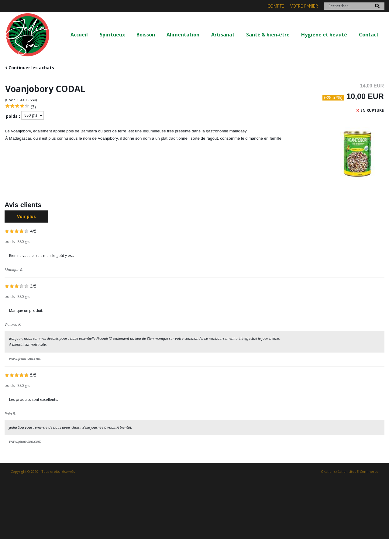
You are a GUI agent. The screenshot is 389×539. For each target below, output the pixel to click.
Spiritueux (112, 34)
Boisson (145, 34)
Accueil (79, 34)
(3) (33, 107)
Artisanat (223, 34)
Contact (369, 34)
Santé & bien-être (268, 34)
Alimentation (183, 34)
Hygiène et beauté (324, 34)
